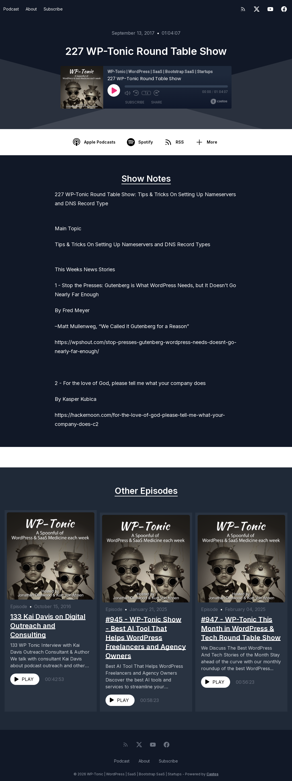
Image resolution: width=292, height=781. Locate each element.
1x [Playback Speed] (146, 93)
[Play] (114, 90)
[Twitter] (256, 9)
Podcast (11, 9)
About (31, 9)
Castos (212, 769)
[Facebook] (284, 9)
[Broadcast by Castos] (218, 101)
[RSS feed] (243, 9)
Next (263, 457)
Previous (33, 457)
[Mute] (127, 93)
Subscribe (53, 9)
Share (156, 102)
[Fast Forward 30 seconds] (156, 93)
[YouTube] (270, 9)
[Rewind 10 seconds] (136, 93)
